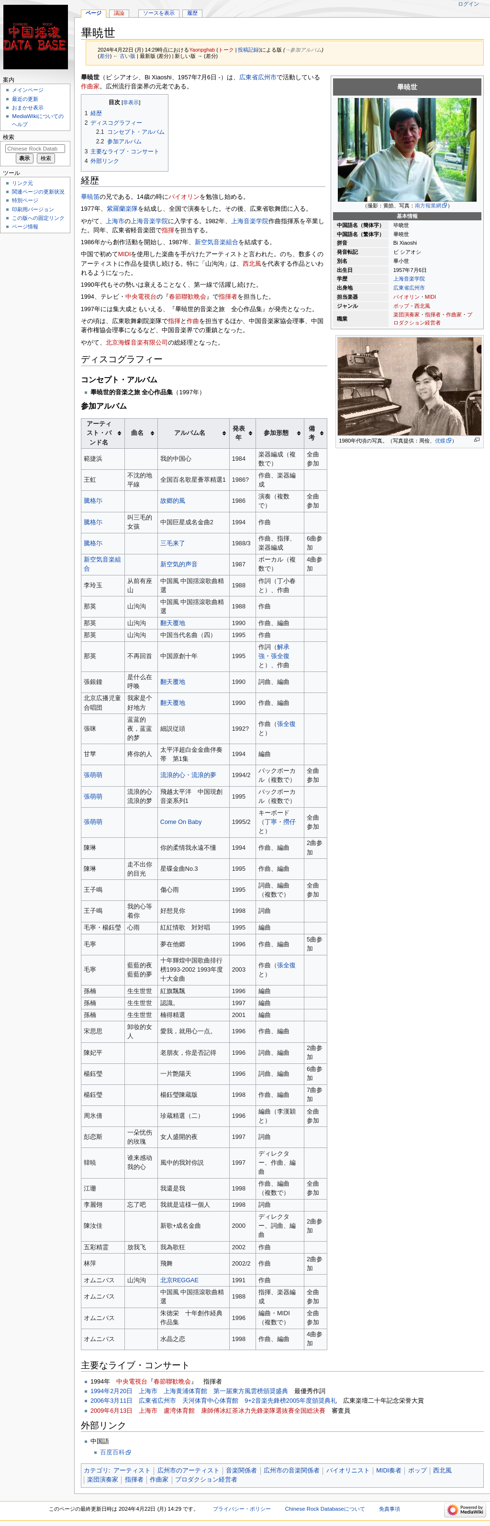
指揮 (168, 230)
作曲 (193, 321)
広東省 (401, 288)
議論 (119, 13)
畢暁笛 (90, 197)
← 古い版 (124, 56)
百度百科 (112, 1452)
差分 (105, 56)
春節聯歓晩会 (187, 296)
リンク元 (22, 183)
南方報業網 (428, 205)
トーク (226, 50)
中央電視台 (140, 296)
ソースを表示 (159, 13)
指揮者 (433, 314)
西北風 (422, 306)
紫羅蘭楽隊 (122, 209)
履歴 (192, 13)
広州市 (417, 288)
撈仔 (289, 822)
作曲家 (454, 314)
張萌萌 (93, 775)
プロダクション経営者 (206, 1479)
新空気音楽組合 (216, 242)
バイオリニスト (348, 1470)
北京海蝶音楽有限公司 (137, 342)
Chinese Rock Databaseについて (325, 1509)
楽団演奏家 (406, 314)
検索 (8, 137)
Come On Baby (181, 822)
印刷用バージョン (33, 209)
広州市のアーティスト (188, 1470)
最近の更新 (25, 99)
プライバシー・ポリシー (242, 1509)
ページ (93, 13)
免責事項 (389, 1509)
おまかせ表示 (28, 107)
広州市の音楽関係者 (292, 1470)
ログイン (468, 4)
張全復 (280, 656)
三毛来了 (172, 543)
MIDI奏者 (388, 1470)
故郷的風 (172, 501)
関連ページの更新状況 (38, 192)
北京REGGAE (179, 1280)
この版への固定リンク (38, 218)
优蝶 (440, 441)
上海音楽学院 (409, 278)
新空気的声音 (179, 564)
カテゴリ (96, 1470)
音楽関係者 (241, 1470)
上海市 (115, 221)
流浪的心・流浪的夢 (188, 775)
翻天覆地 (172, 623)
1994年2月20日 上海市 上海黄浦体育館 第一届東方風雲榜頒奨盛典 (189, 1391)
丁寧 (271, 822)
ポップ (401, 306)
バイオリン (406, 297)
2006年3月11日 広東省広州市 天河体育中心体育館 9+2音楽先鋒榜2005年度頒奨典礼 (213, 1400)
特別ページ (25, 200)
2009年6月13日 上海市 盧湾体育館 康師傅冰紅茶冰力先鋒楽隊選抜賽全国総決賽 (207, 1410)
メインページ (28, 90)
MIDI (430, 297)
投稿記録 (248, 50)
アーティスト (132, 1470)
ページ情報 (25, 226)
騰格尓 (93, 501)
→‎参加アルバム (303, 50)
